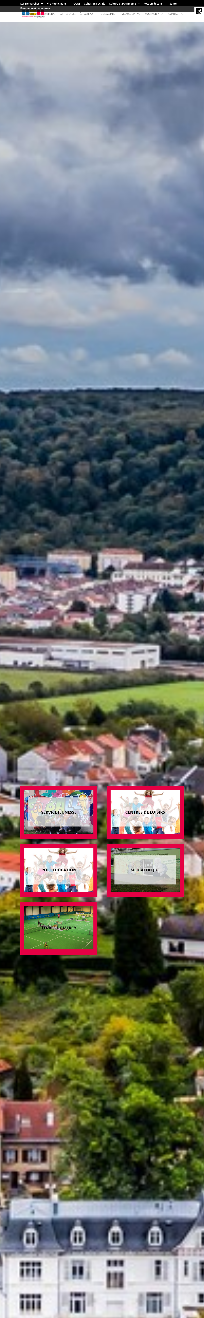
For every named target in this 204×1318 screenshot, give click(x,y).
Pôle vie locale (153, 3)
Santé (173, 3)
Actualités (29, 14)
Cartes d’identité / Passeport (78, 14)
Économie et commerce (35, 8)
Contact (174, 14)
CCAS (77, 3)
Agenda (50, 14)
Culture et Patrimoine (122, 3)
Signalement (109, 14)
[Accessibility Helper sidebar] (199, 12)
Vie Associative (131, 14)
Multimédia (152, 14)
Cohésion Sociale (94, 3)
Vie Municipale (56, 3)
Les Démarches (29, 3)
